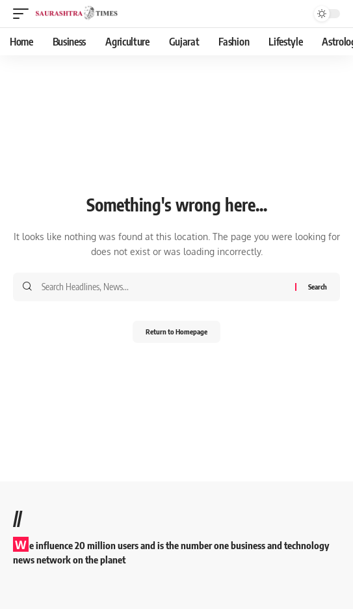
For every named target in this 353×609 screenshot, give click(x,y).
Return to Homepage (176, 331)
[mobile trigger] (24, 13)
